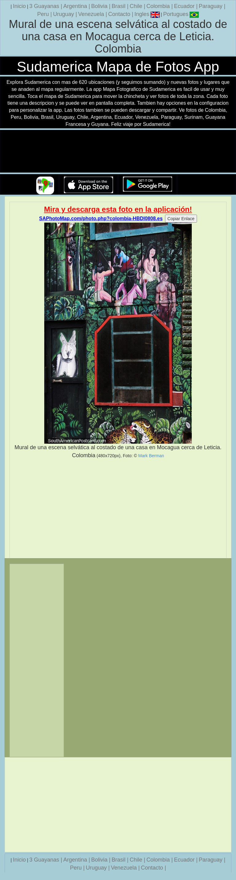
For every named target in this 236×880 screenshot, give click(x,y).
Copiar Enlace (181, 218)
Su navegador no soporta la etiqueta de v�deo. (118, 151)
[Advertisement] (118, 508)
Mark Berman (151, 455)
